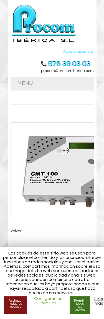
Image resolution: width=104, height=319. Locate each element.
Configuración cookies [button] (48, 300)
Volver (16, 231)
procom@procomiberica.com (67, 71)
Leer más (98, 301)
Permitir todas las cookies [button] (80, 305)
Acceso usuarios (78, 51)
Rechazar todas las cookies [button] (16, 303)
